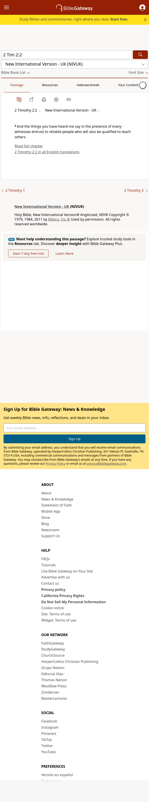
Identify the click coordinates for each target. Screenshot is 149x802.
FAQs (45, 558)
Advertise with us (55, 577)
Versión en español (57, 774)
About (46, 493)
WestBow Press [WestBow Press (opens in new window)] (54, 686)
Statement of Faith (56, 505)
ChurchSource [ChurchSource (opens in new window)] (53, 655)
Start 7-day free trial (28, 253)
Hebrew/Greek (59, 85)
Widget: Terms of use (58, 620)
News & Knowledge (57, 499)
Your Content (87, 85)
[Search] (140, 54)
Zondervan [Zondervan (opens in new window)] (50, 692)
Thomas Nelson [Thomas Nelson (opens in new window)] (54, 679)
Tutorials (48, 565)
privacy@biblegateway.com (106, 463)
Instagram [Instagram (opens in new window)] (50, 727)
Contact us (50, 583)
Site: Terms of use (56, 614)
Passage (11, 85)
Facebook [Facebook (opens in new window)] (49, 721)
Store (45, 517)
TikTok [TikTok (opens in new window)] (46, 739)
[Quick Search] (66, 54)
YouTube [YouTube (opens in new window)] (48, 751)
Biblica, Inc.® (59, 219)
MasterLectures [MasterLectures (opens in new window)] (54, 698)
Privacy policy (53, 589)
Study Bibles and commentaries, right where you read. (73, 19)
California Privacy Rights (63, 595)
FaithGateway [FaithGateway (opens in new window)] (52, 643)
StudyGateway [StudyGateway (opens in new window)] (53, 649)
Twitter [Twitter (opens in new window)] (47, 745)
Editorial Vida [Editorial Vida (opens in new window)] (52, 673)
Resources (33, 85)
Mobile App (50, 511)
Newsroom (50, 529)
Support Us (50, 535)
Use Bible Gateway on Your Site (67, 571)
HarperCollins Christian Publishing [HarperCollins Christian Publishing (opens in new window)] (69, 661)
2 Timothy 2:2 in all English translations (47, 152)
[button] (142, 7)
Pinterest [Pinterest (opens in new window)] (48, 733)
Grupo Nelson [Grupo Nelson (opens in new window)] (52, 667)
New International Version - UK (41, 206)
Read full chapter (29, 146)
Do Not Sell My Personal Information (73, 601)
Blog (45, 523)
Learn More (65, 253)
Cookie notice (52, 607)
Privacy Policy (55, 463)
